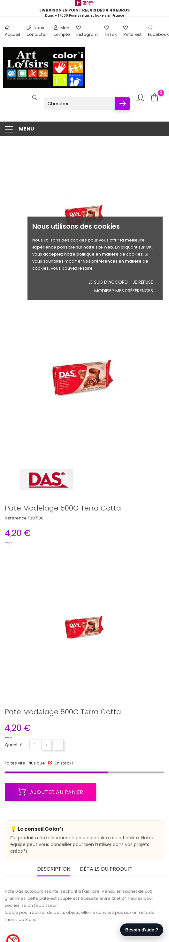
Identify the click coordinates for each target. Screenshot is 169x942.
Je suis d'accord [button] (108, 282)
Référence (16, 518)
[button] (84, 129)
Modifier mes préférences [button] (123, 291)
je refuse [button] (143, 282)
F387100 (35, 518)
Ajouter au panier (50, 792)
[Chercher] (79, 103)
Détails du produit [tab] (106, 869)
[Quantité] (34, 745)
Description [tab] (53, 869)
